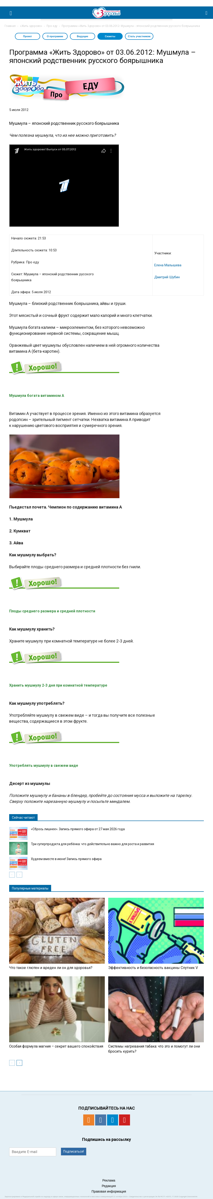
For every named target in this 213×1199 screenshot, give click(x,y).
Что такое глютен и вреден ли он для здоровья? (50, 968)
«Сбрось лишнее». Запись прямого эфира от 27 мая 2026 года (78, 829)
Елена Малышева (167, 265)
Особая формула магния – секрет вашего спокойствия (56, 1046)
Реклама (108, 1180)
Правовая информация (108, 1191)
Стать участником (139, 36)
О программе (55, 36)
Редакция (109, 1186)
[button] (206, 12)
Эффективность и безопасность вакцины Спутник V (153, 968)
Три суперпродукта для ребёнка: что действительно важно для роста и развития (92, 844)
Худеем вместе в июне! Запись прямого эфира (66, 859)
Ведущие (82, 36)
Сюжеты (110, 36)
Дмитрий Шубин (167, 277)
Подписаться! (73, 1151)
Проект (27, 36)
